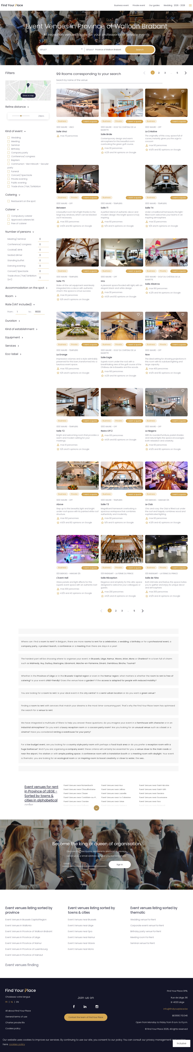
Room (9, 296)
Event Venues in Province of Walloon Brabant (28, 931)
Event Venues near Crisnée (76, 801)
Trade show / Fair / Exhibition (24, 186)
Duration (11, 321)
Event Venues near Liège (112, 801)
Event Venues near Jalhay (113, 789)
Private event (139, 5)
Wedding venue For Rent (143, 919)
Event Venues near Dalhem (76, 805)
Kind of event (14, 131)
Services (10, 346)
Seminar (14, 145)
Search (140, 49)
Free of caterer (17, 223)
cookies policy (17, 1044)
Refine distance (15, 107)
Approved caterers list (21, 219)
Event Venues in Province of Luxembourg (26, 949)
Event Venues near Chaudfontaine (79, 789)
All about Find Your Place (18, 1010)
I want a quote (90, 121)
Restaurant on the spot (22, 201)
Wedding (14, 137)
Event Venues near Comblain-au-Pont (81, 797)
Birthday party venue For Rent (145, 931)
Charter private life (15, 1022)
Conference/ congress (21, 156)
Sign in (120, 864)
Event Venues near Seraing (151, 793)
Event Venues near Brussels (82, 919)
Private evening (17, 178)
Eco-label (11, 354)
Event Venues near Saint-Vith (152, 789)
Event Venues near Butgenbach (78, 785)
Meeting (14, 141)
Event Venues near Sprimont (152, 805)
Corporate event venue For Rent (147, 925)
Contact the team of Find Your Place (85, 1017)
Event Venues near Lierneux (114, 805)
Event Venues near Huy (112, 785)
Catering (11, 195)
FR (6, 1001)
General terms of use (16, 1016)
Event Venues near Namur (81, 937)
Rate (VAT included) (18, 304)
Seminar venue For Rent (142, 943)
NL (12, 1001)
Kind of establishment (19, 329)
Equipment (12, 337)
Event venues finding (21, 965)
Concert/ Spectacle (20, 175)
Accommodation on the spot (24, 288)
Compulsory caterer (20, 215)
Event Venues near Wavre (81, 943)
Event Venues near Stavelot (151, 809)
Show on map (28, 96)
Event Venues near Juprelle (113, 793)
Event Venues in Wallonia (18, 925)
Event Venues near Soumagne (153, 797)
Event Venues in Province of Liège (22, 937)
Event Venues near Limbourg (114, 809)
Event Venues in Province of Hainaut (24, 955)
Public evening (17, 182)
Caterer (10, 209)
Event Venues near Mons (81, 949)
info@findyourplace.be (176, 1008)
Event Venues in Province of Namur (23, 943)
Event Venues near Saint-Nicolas (154, 785)
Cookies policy (13, 1028)
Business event (121, 5)
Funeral (13, 171)
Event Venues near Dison (75, 809)
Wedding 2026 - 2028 (174, 5)
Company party (18, 152)
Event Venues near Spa (150, 801)
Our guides (154, 5)
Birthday (14, 148)
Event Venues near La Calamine (116, 797)
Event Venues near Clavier (76, 793)
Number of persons (18, 232)
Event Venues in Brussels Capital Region (26, 919)
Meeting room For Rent (142, 937)
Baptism (14, 160)
